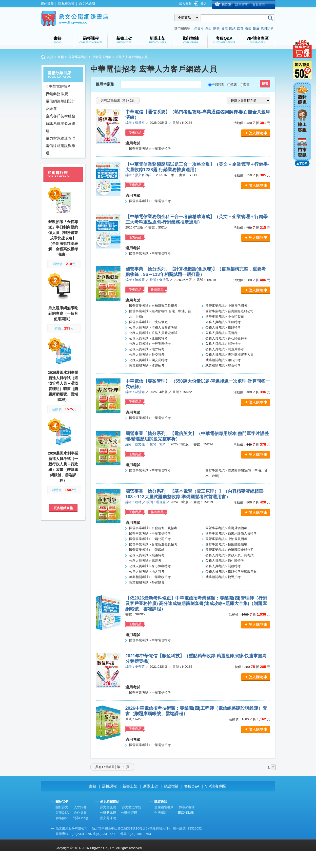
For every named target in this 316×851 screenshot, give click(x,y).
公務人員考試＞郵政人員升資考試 (229, 555)
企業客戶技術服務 (60, 116)
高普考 (199, 28)
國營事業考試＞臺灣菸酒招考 (226, 528)
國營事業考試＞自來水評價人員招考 (231, 533)
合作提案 (80, 812)
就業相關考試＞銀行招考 (223, 360)
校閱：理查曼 (156, 502)
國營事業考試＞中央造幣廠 (148, 322)
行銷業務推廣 (57, 94)
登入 (203, 3)
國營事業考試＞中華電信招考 (150, 148)
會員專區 (258, 4)
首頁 (50, 57)
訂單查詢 (241, 4)
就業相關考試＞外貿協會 (146, 582)
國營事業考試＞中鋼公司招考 (150, 539)
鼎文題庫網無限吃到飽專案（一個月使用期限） (63, 313)
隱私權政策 (66, 3)
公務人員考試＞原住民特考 (148, 338)
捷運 (256, 28)
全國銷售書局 (164, 807)
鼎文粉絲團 (87, 3)
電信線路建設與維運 (60, 149)
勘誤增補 (171, 786)
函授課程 (109, 786)
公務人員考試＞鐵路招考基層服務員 (231, 571)
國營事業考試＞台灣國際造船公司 (229, 311)
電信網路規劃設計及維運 (60, 105)
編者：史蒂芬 (135, 666)
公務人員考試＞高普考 (221, 333)
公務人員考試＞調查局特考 (224, 349)
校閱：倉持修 (159, 280)
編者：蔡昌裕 (135, 123)
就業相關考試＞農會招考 (223, 365)
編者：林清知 (135, 392)
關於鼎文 (62, 807)
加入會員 (185, 3)
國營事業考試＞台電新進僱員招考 (153, 544)
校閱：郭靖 (158, 444)
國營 (240, 28)
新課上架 (150, 786)
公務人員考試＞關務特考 (223, 344)
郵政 (232, 28)
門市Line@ (81, 818)
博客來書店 (187, 807)
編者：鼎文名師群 (138, 175)
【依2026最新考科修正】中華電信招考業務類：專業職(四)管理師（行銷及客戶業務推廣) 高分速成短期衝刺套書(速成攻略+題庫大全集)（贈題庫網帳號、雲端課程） (196, 603)
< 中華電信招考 (58, 86)
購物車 (226, 4)
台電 (224, 28)
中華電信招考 (101, 57)
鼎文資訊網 (108, 807)
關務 (216, 28)
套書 (246, 84)
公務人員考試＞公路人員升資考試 (153, 333)
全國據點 (160, 812)
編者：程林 (133, 502)
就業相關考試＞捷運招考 (146, 365)
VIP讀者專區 (215, 786)
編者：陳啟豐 (135, 280)
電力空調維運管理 (60, 138)
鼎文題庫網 (108, 818)
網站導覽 (47, 3)
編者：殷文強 (135, 444)
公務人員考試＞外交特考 (146, 354)
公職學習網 (129, 812)
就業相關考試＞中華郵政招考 (150, 577)
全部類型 (218, 84)
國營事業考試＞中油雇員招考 (226, 539)
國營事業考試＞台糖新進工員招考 (153, 306)
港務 (248, 28)
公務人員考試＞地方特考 (146, 349)
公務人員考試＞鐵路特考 (223, 327)
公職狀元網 (108, 812)
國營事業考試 (78, 57)
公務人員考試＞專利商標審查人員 (229, 354)
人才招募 (80, 807)
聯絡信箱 (62, 818)
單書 (234, 84)
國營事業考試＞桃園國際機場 (226, 544)
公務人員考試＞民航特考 (223, 322)
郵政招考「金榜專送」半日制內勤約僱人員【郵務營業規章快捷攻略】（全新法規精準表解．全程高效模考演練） (63, 238)
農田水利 (267, 28)
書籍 (61, 57)
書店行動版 (186, 812)
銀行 (208, 28)
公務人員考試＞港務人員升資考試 (153, 327)
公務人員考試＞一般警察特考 (150, 344)
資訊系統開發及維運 (60, 127)
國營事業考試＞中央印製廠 (224, 316)
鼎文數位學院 (131, 807)
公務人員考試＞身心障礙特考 (226, 338)
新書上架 (129, 786)
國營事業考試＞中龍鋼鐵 (146, 550)
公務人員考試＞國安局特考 (148, 360)
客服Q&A (191, 786)
